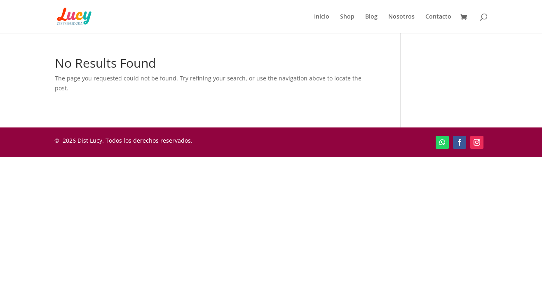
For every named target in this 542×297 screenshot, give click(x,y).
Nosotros (401, 17)
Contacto (438, 17)
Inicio (321, 17)
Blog (371, 17)
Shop (347, 17)
